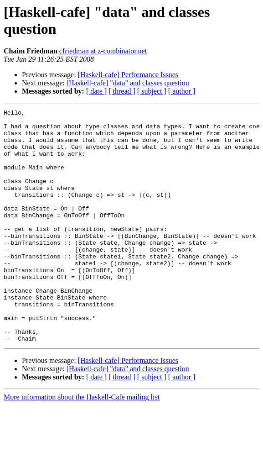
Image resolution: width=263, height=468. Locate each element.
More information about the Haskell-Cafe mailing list (82, 443)
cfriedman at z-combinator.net (103, 51)
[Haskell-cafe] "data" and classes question (128, 83)
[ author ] (182, 91)
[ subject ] (151, 91)
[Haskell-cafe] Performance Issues (128, 75)
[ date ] (96, 91)
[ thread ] (121, 91)
